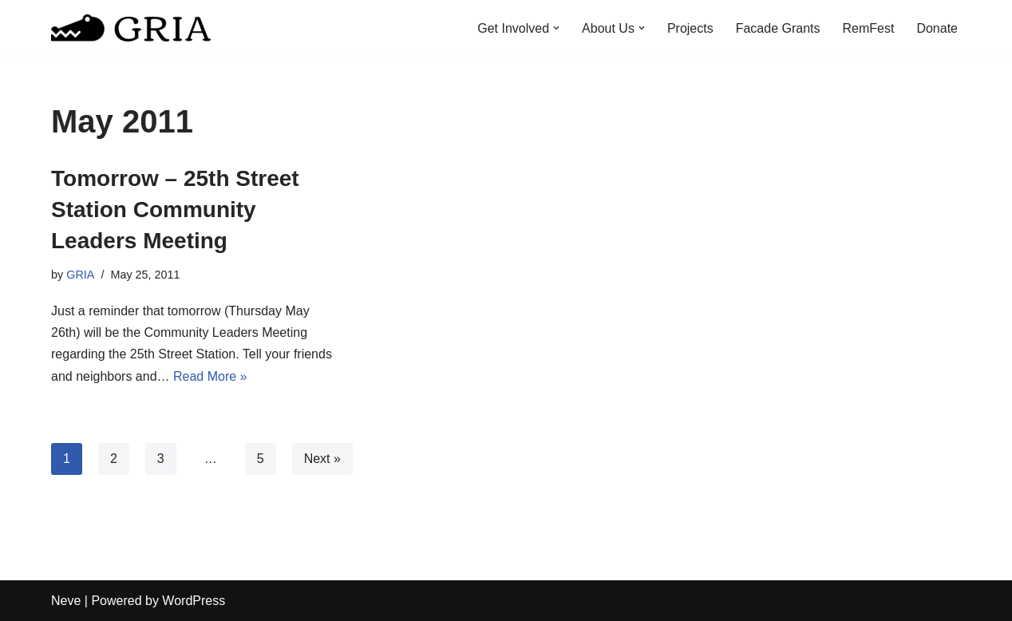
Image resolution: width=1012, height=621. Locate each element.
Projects (690, 28)
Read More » (210, 376)
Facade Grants (778, 28)
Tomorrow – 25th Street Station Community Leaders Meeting (175, 209)
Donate (937, 28)
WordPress (193, 600)
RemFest (869, 28)
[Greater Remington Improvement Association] (131, 28)
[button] (556, 28)
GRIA (80, 274)
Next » (322, 458)
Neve (66, 600)
